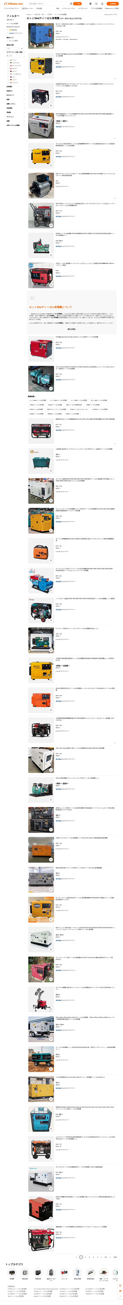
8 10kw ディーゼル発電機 (17, 1289)
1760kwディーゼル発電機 (95, 1294)
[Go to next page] (110, 1257)
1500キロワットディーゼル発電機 (56, 409)
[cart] (96, 4)
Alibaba (29, 14)
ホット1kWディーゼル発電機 (79, 400)
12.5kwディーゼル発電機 (36, 414)
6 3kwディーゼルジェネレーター (79, 409)
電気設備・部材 (39, 14)
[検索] (77, 3)
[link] (120, 1285)
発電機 (49, 14)
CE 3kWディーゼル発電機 (95, 1289)
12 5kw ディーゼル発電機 (55, 405)
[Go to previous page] (76, 1257)
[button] (71, 3)
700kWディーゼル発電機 (54, 414)
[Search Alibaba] (48, 4)
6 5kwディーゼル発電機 (16, 1291)
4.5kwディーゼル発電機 (68, 1291)
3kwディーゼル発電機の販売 (74, 405)
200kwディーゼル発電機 (69, 1296)
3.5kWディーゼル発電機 (94, 1291)
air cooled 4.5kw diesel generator (46, 1289)
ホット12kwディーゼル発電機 (58, 400)
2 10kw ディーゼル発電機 (43, 1291)
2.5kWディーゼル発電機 (68, 1294)
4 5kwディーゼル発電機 (36, 409)
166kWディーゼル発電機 (43, 1294)
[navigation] (15, 636)
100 (106, 1257)
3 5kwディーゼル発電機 (72, 414)
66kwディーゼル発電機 (42, 1296)
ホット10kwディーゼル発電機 (38, 400)
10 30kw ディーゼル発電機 (69, 1289)
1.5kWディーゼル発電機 (92, 405)
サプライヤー (65, 37)
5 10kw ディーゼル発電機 (37, 405)
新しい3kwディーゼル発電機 (99, 400)
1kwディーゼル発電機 (16, 1296)
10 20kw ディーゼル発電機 (100, 409)
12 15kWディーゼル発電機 (17, 1294)
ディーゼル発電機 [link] (60, 14)
